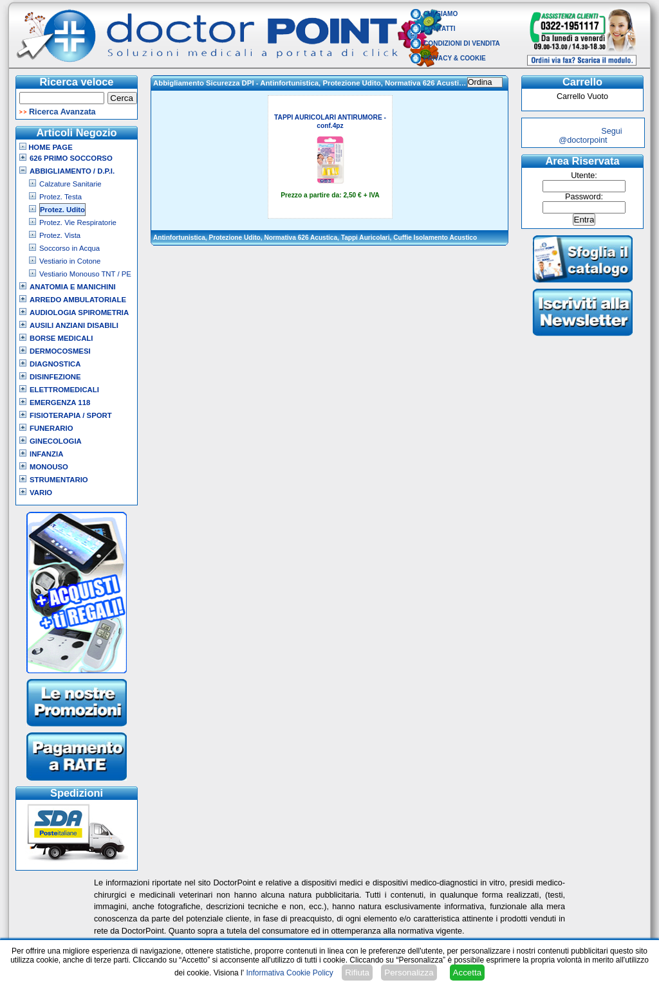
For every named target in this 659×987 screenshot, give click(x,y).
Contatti (439, 28)
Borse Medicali (61, 338)
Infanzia (46, 454)
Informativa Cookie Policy (289, 972)
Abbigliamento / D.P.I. (72, 171)
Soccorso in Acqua (69, 248)
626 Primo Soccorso (71, 158)
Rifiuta (357, 972)
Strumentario (59, 480)
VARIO (41, 492)
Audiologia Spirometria (79, 312)
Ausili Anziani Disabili (74, 325)
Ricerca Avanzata (62, 111)
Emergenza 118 (60, 402)
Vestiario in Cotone (69, 261)
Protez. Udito (62, 209)
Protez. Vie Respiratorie (77, 222)
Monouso (49, 467)
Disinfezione (55, 377)
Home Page (46, 147)
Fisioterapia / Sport (71, 415)
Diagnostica (55, 364)
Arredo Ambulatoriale (78, 299)
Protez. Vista (59, 235)
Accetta (467, 972)
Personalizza (408, 972)
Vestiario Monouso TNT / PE (85, 274)
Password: (584, 196)
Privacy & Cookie (454, 58)
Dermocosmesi (60, 351)
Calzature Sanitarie (70, 184)
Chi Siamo (440, 13)
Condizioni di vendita (461, 43)
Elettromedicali (64, 390)
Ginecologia (56, 441)
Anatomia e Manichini (73, 287)
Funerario (51, 428)
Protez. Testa (60, 197)
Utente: (584, 175)
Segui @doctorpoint (590, 136)
